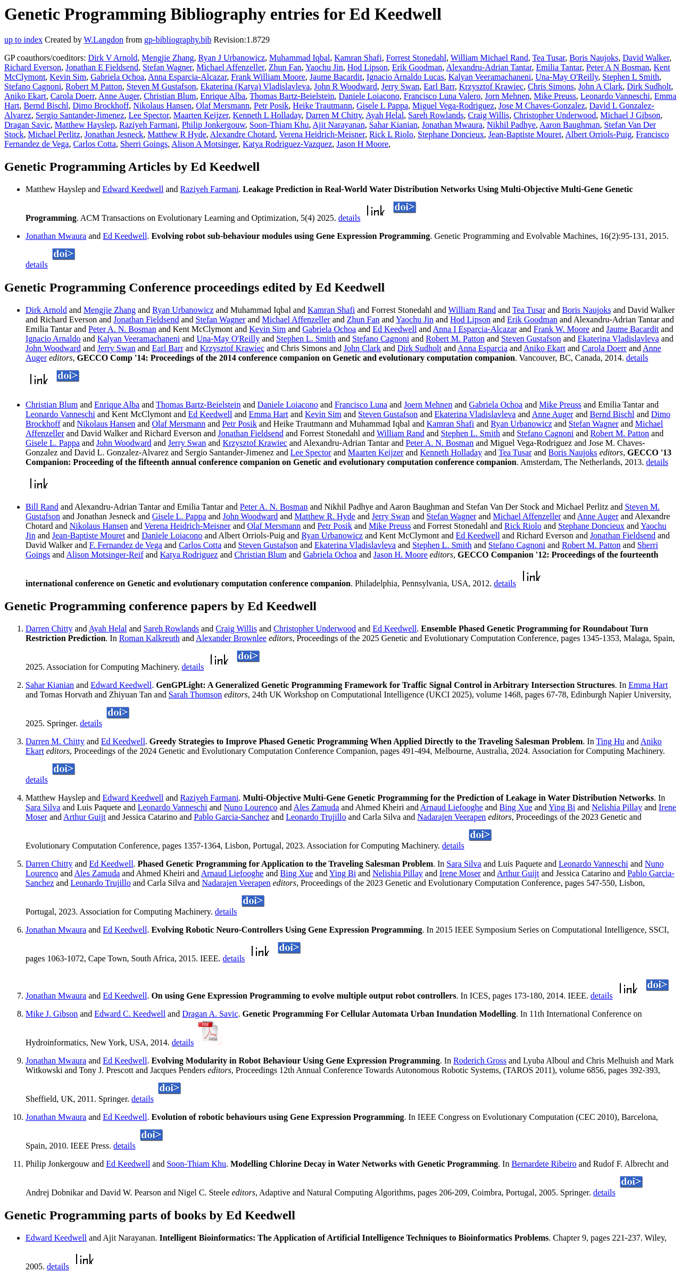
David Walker (645, 57)
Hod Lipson (367, 67)
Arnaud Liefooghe (451, 807)
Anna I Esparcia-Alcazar (475, 329)
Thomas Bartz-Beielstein (292, 96)
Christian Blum (170, 96)
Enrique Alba (222, 96)
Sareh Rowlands (435, 115)
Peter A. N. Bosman (122, 329)
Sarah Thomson (195, 694)
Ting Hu (610, 741)
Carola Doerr (73, 96)
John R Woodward (345, 86)
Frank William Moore (268, 76)
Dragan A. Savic (210, 1013)
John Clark (362, 348)
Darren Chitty (49, 628)
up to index (23, 39)
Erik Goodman (417, 67)
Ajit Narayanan (339, 124)
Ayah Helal (385, 115)
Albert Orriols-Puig (598, 134)
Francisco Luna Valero (442, 96)
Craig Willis (489, 115)
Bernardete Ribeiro (543, 1163)
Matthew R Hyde (176, 134)
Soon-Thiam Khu (279, 124)
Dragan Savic (27, 124)
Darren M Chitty (334, 115)
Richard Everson (32, 67)
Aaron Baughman (569, 124)
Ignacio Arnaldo (53, 338)
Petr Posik (271, 105)
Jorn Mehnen (507, 96)
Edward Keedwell (132, 189)
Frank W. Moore (561, 329)
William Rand (472, 309)
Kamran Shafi (357, 57)
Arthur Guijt (84, 816)
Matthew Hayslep (85, 124)
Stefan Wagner (167, 67)
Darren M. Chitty (55, 741)
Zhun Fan (285, 67)
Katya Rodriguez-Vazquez (287, 143)
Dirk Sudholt (649, 86)
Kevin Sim (67, 76)
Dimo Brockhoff (100, 105)
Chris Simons (551, 86)
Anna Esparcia (483, 348)
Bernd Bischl (45, 105)
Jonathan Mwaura (452, 124)
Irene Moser (460, 873)
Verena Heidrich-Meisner (322, 134)
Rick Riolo (523, 525)
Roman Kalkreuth (149, 638)
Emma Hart (268, 414)
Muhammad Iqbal (299, 57)
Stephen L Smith (630, 76)
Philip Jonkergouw (213, 124)
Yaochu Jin (324, 67)
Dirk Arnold (46, 309)
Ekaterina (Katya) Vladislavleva (255, 86)
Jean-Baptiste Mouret (524, 134)
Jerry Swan (400, 86)
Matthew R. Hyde (324, 516)
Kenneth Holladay (451, 452)
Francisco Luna (361, 404)
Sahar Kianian (393, 124)
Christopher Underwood (554, 115)
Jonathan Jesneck (114, 134)
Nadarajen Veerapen (451, 816)
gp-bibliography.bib (178, 39)
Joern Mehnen (428, 404)
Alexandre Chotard (242, 134)
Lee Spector (149, 115)
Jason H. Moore (400, 554)
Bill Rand (42, 506)
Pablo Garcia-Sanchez (231, 816)
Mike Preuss (555, 96)
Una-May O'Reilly (566, 76)
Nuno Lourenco (251, 807)
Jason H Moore (362, 143)
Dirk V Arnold (113, 57)
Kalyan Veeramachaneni (490, 76)
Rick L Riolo (391, 134)
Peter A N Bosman (618, 67)
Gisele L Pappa (382, 105)
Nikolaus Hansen (162, 105)
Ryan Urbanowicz (182, 309)
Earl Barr (438, 86)
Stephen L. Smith (306, 338)
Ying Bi (562, 807)
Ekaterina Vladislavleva (618, 338)
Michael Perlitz (54, 134)
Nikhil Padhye (511, 124)
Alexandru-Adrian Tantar (489, 67)
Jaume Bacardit (336, 76)
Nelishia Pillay (617, 807)
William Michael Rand (489, 57)
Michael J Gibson (630, 115)
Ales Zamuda (316, 807)
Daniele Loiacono (369, 96)
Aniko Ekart (25, 96)
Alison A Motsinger (204, 143)
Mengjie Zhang (168, 57)
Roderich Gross (479, 1060)
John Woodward (53, 348)
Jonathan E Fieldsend (101, 67)
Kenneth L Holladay (267, 115)
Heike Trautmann (322, 105)
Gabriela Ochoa (117, 76)
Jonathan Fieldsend (146, 319)
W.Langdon (103, 39)
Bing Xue (516, 807)
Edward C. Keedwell (129, 1013)
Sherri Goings (144, 143)
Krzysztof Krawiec (491, 86)
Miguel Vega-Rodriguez (453, 105)
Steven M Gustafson (161, 86)
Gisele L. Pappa (53, 442)
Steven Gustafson (531, 338)
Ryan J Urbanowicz (231, 57)
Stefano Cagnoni (32, 86)
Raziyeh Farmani (148, 124)
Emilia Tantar (559, 67)
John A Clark (600, 86)
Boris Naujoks (593, 57)
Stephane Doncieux (451, 134)
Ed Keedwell (125, 235)
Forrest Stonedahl (416, 57)
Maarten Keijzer (201, 115)
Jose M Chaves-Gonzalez (542, 105)
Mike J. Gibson (52, 1013)
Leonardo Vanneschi (615, 96)
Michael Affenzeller (230, 67)
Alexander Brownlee (231, 638)
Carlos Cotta (94, 143)
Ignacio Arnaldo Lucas (405, 76)
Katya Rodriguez (189, 554)
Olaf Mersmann (223, 105)
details (349, 217)
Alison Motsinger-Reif (104, 554)
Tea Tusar (548, 57)
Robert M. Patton (455, 338)
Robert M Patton (93, 86)
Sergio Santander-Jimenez (80, 115)
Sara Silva (43, 807)
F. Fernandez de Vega (125, 545)
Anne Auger (118, 96)
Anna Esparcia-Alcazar (187, 76)
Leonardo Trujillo (316, 816)
